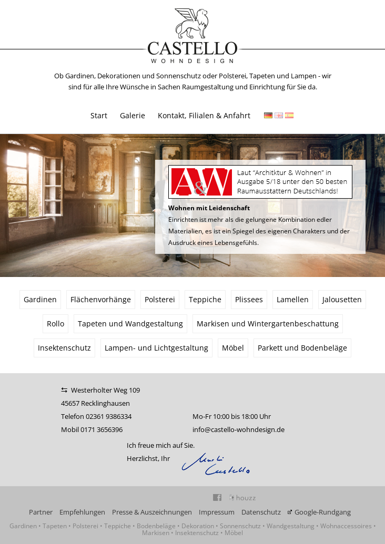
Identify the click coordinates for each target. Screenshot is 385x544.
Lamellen (293, 299)
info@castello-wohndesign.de (238, 429)
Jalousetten (342, 299)
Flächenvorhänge (100, 299)
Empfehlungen (82, 512)
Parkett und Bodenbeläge (302, 348)
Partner (41, 512)
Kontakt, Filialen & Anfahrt (204, 115)
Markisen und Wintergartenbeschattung (268, 324)
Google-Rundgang (323, 512)
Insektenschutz (64, 348)
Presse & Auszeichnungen (152, 512)
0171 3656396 (101, 429)
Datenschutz (261, 512)
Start (98, 115)
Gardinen (40, 299)
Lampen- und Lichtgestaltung (156, 348)
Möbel (233, 348)
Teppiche (205, 299)
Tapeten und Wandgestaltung (130, 324)
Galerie (132, 115)
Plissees (249, 299)
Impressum (217, 512)
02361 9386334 (108, 416)
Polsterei (160, 299)
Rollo (55, 324)
